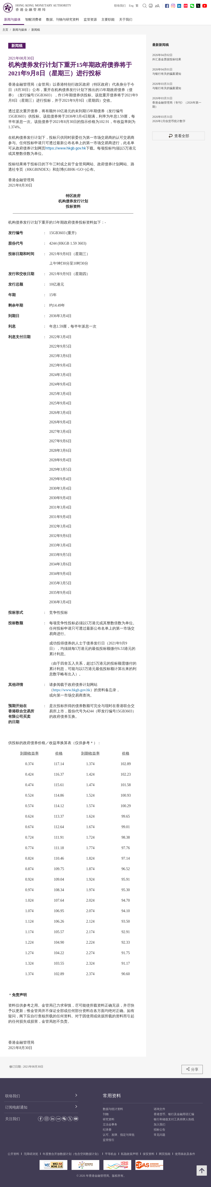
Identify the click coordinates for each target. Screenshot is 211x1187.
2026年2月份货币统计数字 (168, 121)
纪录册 (107, 1129)
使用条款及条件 (185, 1153)
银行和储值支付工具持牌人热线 (174, 1119)
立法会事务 (110, 1124)
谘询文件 (159, 1109)
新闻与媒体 (12, 19)
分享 (192, 1069)
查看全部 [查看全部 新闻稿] (178, 136)
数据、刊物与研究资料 (62, 19)
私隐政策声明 (129, 1153)
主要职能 (108, 19)
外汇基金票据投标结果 (166, 59)
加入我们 (159, 1124)
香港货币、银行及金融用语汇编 (174, 1114)
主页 (5, 29)
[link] (157, 6)
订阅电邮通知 (16, 1107)
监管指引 (108, 1139)
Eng (131, 5)
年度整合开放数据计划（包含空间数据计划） (71, 1153)
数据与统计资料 (113, 1109)
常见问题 (159, 1134)
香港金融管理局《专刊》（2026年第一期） (176, 104)
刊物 (106, 1114)
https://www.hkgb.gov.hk (65, 148)
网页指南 (164, 1153)
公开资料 (13, 1153)
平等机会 (110, 1153)
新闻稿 (35, 29)
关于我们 (125, 19)
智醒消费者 (33, 19)
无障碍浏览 (31, 1153)
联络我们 (120, 5)
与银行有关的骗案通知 (166, 73)
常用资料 (112, 1095)
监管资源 (90, 19)
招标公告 (159, 1129)
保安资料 (148, 1153)
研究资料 (108, 1119)
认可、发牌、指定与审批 (119, 1134)
